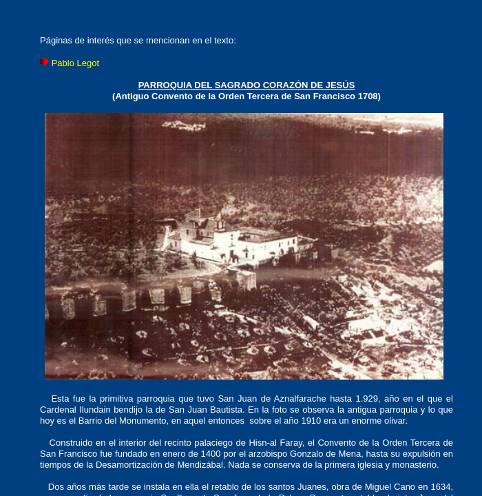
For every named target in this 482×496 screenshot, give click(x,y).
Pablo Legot (75, 63)
